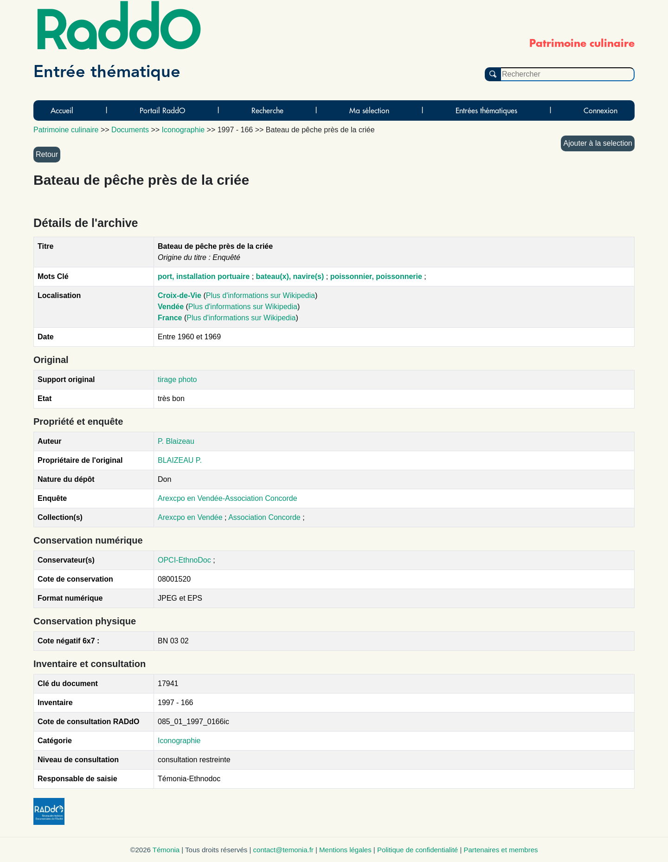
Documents (130, 130)
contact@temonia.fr (283, 850)
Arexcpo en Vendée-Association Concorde (227, 498)
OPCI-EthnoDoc (184, 560)
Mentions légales (345, 850)
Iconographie (179, 741)
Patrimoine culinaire (66, 130)
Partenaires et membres (500, 850)
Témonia (166, 850)
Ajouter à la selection (597, 143)
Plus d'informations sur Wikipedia (260, 295)
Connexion (600, 110)
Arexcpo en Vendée (191, 517)
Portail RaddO (162, 110)
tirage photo (177, 379)
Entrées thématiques (486, 110)
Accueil (62, 110)
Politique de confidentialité (417, 850)
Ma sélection (369, 110)
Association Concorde (265, 517)
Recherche (267, 110)
